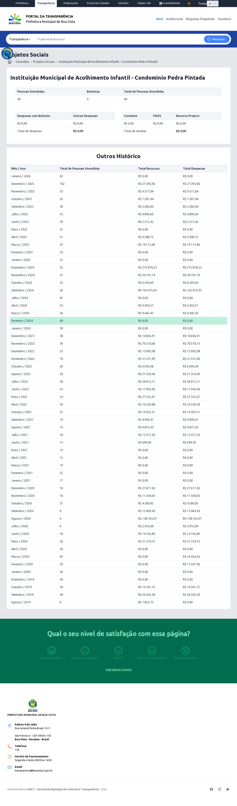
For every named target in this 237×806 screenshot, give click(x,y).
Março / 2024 (20, 313)
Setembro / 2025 (22, 206)
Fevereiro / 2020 (22, 564)
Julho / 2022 (19, 381)
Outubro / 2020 (21, 503)
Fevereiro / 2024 (22, 320)
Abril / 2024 (19, 305)
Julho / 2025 (19, 214)
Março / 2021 (20, 465)
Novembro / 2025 (23, 191)
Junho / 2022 (20, 389)
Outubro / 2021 (21, 412)
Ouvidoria (224, 19)
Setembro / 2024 (22, 290)
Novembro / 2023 (23, 343)
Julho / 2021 (19, 434)
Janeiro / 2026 (21, 176)
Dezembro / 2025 (22, 183)
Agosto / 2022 (21, 374)
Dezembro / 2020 (22, 488)
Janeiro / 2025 (21, 259)
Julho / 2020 (19, 526)
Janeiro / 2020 (21, 571)
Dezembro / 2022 (22, 351)
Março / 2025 (20, 244)
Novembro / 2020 (23, 495)
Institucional (174, 19)
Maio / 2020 (19, 541)
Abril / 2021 (19, 457)
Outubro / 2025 (21, 199)
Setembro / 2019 (22, 594)
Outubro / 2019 (21, 587)
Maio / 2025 (19, 229)
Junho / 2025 (20, 221)
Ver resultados (119, 670)
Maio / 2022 (19, 396)
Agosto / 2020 (21, 518)
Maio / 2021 (19, 450)
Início (159, 19)
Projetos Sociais (44, 61)
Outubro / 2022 (21, 366)
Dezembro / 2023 (22, 336)
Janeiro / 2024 (21, 328)
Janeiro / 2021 (21, 480)
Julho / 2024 (19, 298)
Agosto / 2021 (21, 427)
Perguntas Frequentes (200, 19)
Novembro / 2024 (23, 275)
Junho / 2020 (20, 533)
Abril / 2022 (19, 404)
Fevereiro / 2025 (22, 252)
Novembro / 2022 (23, 358)
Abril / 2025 (19, 237)
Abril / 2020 (19, 549)
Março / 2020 (20, 556)
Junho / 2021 (20, 442)
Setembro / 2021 (22, 419)
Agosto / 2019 (21, 602)
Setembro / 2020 (22, 511)
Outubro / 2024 (21, 282)
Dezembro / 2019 (22, 579)
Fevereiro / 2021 (22, 473)
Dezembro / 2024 (22, 267)
